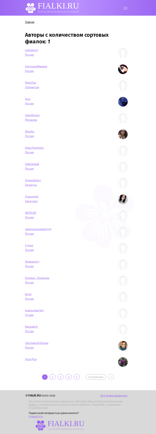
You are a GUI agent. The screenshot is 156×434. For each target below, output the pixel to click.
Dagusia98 (31, 196)
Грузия (29, 315)
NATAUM (30, 212)
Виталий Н (31, 326)
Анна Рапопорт (34, 147)
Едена (29, 245)
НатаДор (31, 359)
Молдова (31, 119)
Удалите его (36, 416)
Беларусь (31, 184)
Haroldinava (32, 115)
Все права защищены (113, 395)
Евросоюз (31, 201)
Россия (29, 54)
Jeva (27, 99)
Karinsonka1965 (34, 310)
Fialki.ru (33, 404)
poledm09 (31, 50)
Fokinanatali (32, 164)
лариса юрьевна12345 (38, 229)
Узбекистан (32, 87)
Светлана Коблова (36, 343)
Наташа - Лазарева (37, 277)
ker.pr (28, 294)
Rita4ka (29, 131)
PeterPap (30, 82)
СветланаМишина (36, 66)
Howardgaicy (33, 180)
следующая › (96, 377)
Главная (29, 22)
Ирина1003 (32, 261)
